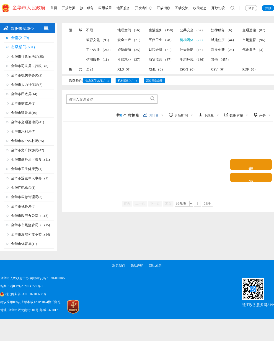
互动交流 (182, 8)
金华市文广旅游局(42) (27, 150)
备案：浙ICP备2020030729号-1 (21, 286)
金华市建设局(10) (24, 113)
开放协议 (218, 8)
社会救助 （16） (192, 50)
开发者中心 (143, 8)
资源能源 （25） (129, 50)
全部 (89, 69)
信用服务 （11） (98, 59)
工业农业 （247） (99, 50)
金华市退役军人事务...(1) (29, 178)
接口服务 (87, 8)
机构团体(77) (125, 80)
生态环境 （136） (193, 59)
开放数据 (68, 8)
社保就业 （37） (129, 59)
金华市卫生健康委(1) (26, 169)
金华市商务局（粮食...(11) (30, 159)
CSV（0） (218, 69)
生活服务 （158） (162, 30)
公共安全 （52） (192, 30)
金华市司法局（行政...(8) (29, 66)
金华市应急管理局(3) (26, 197)
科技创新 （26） (223, 50)
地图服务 (123, 8)
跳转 (207, 203)
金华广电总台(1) (23, 187)
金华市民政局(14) (24, 94)
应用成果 (105, 8)
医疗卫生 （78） (161, 40)
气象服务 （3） (253, 50)
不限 (89, 30)
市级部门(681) (23, 47)
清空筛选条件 (154, 80)
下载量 (206, 115)
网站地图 (155, 266)
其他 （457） (221, 59)
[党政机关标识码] (68, 307)
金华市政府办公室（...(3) (29, 216)
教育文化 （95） (98, 40)
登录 (251, 8)
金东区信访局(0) (95, 80)
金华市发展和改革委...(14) (30, 234)
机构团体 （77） (192, 40)
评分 (259, 115)
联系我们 (118, 266)
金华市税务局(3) (23, 206)
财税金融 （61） (161, 50)
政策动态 (200, 8)
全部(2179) (20, 38)
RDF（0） (250, 69)
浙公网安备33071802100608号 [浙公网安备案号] (25, 294)
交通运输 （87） (254, 30)
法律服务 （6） (222, 30)
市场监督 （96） (254, 40)
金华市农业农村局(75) (27, 141)
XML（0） (157, 69)
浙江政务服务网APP (258, 305)
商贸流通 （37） (161, 59)
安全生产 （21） (129, 40)
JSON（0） (188, 69)
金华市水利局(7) (23, 131)
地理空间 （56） (129, 30)
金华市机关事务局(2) (26, 75)
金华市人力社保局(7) (26, 85)
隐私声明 (137, 266)
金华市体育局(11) (24, 244)
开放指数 (163, 8)
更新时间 (178, 115)
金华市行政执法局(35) (27, 56)
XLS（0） (124, 69)
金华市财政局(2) (23, 103)
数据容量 (233, 115)
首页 (53, 8)
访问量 (151, 115)
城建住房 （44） (223, 40)
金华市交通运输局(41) (27, 122)
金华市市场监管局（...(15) (30, 225)
